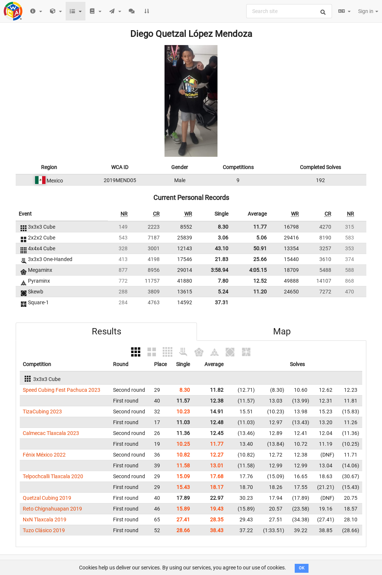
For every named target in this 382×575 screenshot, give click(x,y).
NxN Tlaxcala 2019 (44, 519)
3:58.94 (219, 270)
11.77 (260, 227)
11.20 (260, 292)
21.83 (221, 259)
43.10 (221, 248)
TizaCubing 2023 (42, 411)
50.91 (260, 248)
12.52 (260, 281)
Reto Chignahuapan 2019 (52, 509)
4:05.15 (258, 270)
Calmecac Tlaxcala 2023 (51, 433)
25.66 (260, 259)
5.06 (261, 238)
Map (282, 331)
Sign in (368, 11)
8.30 (223, 227)
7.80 (223, 281)
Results (106, 331)
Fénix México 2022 (44, 455)
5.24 (223, 292)
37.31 (221, 302)
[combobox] (289, 11)
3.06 (223, 238)
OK (301, 568)
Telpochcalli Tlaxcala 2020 (53, 476)
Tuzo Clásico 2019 (44, 530)
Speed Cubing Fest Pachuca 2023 (61, 390)
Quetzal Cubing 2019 (47, 498)
